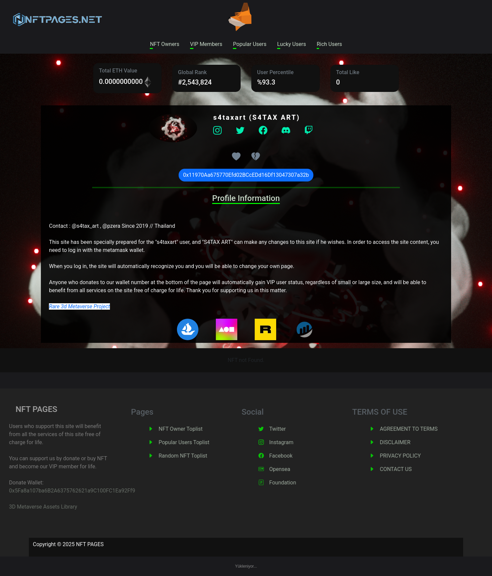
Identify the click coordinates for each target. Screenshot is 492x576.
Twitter (286, 429)
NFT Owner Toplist (189, 429)
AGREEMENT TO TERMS (417, 429)
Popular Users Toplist (193, 442)
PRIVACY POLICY (409, 456)
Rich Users (329, 44)
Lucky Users (291, 44)
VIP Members (206, 44)
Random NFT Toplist (192, 456)
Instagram (290, 442)
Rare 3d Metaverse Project (79, 306)
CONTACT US (405, 469)
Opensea (288, 469)
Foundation (291, 482)
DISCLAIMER (404, 442)
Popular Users (249, 44)
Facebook (289, 456)
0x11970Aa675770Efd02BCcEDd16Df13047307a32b (246, 175)
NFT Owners (164, 44)
